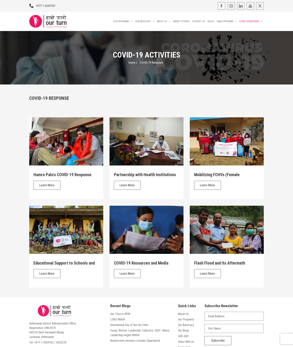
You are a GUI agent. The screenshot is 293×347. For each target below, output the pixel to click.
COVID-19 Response (250, 21)
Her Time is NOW (120, 314)
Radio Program (227, 21)
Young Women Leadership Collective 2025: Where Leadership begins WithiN (139, 333)
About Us (164, 21)
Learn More (46, 185)
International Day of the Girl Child (129, 325)
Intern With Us (186, 341)
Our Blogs (183, 330)
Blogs (211, 21)
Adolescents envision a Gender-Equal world (135, 340)
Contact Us (198, 21)
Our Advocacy (144, 21)
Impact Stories (181, 21)
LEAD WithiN (117, 319)
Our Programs (123, 21)
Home (131, 62)
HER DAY (183, 336)
